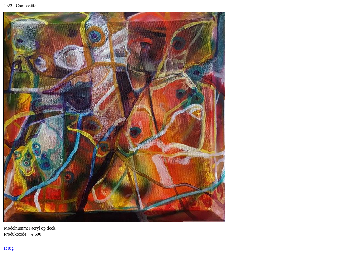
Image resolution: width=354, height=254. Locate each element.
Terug (8, 248)
